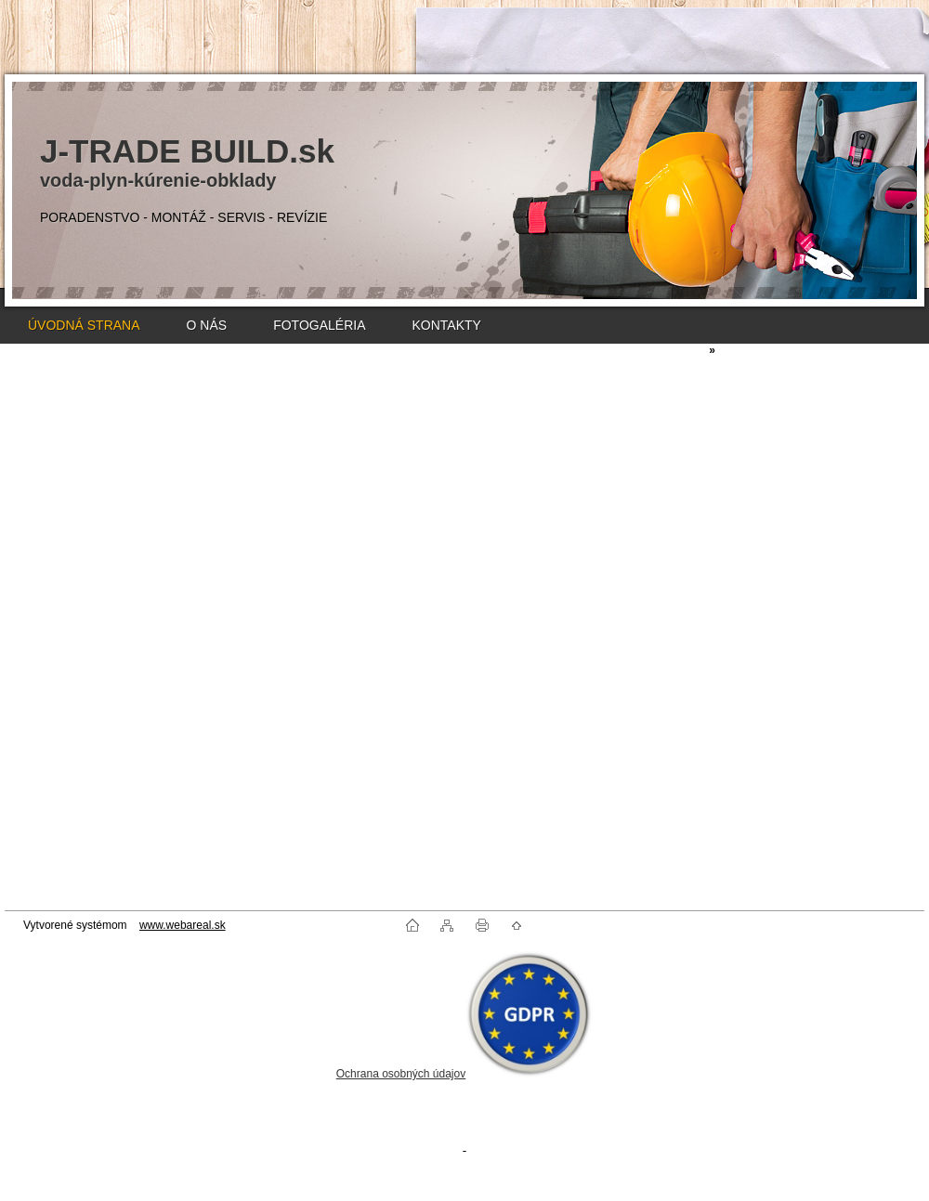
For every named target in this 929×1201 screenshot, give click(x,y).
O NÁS (207, 325)
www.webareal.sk (182, 925)
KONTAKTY (446, 325)
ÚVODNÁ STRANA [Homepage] (84, 325)
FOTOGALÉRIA (319, 325)
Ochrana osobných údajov (400, 1073)
